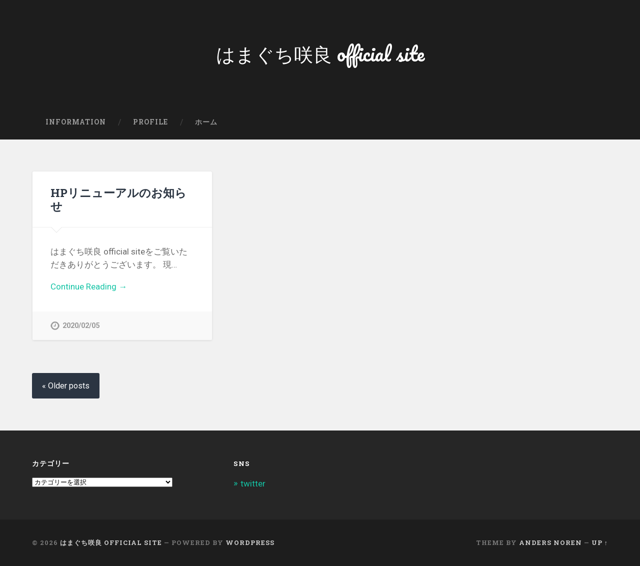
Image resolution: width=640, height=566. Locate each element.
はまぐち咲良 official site (320, 52)
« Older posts (66, 385)
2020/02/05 (81, 326)
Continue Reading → (88, 287)
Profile (150, 122)
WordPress (250, 542)
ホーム (206, 122)
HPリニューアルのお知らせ (118, 199)
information (76, 122)
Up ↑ (600, 542)
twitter (253, 483)
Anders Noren (550, 542)
